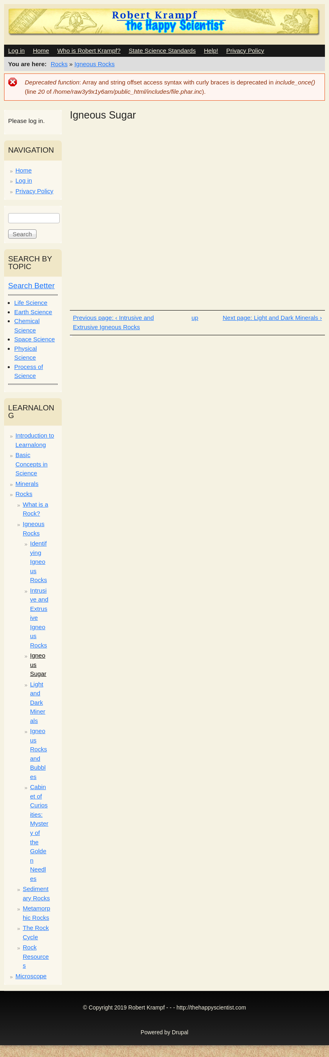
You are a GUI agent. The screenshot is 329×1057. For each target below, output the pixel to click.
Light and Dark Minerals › (288, 317)
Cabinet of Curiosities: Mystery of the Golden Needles (39, 832)
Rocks (59, 63)
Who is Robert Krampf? (89, 50)
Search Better (31, 285)
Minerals (27, 483)
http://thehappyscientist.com (211, 1008)
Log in (16, 50)
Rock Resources (36, 956)
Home (41, 50)
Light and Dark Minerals (37, 702)
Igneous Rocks (94, 63)
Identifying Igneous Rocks (38, 561)
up (195, 317)
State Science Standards (162, 50)
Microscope (31, 976)
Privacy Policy (245, 50)
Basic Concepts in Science (31, 464)
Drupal (180, 1032)
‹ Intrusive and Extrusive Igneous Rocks (113, 322)
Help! (211, 50)
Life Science (31, 302)
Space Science (34, 339)
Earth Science (33, 311)
